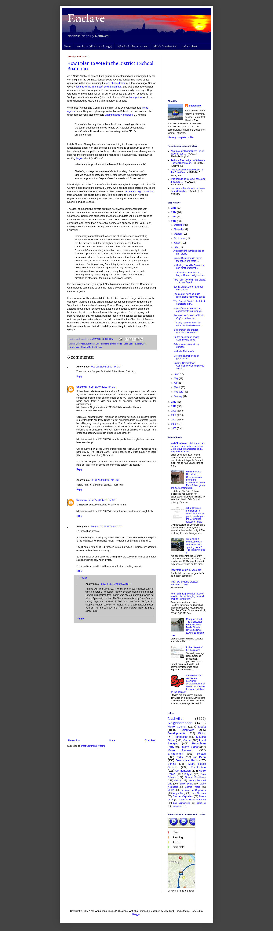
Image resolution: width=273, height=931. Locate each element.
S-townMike (195, 105)
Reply (79, 376)
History (177, 780)
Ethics (113, 344)
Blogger (136, 914)
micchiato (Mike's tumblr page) (94, 46)
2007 (174, 419)
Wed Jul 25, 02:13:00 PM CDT (106, 366)
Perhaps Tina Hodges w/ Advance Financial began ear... (188, 161)
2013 (174, 216)
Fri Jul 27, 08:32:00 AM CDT (105, 480)
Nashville (141, 344)
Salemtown (187, 730)
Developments (176, 733)
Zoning (172, 763)
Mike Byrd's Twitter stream (133, 46)
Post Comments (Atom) (93, 746)
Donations (201, 803)
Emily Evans (186, 783)
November (179, 229)
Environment (175, 753)
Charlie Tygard (192, 787)
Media (202, 726)
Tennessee (181, 736)
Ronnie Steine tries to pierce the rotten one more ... (187, 259)
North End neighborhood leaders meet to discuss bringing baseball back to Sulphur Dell (187, 596)
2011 (174, 401)
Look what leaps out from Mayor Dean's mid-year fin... (189, 274)
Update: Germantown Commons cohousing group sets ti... (188, 366)
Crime (187, 740)
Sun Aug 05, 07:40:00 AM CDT (115, 584)
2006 (174, 424)
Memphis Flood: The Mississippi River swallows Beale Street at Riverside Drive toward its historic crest (187, 627)
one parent (136, 97)
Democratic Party (187, 760)
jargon (79, 158)
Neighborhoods (180, 723)
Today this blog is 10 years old (186, 570)
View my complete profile (180, 137)
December (179, 225)
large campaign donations (139, 191)
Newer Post (74, 740)
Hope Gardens (198, 793)
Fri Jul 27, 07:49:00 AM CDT (102, 386)
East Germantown (181, 803)
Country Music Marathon (193, 799)
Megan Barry (179, 793)
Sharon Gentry (87, 347)
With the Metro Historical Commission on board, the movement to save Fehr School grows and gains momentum (188, 479)
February (179, 391)
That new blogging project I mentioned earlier (184, 583)
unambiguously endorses (119, 114)
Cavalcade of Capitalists (193, 790)
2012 (174, 221)
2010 (174, 406)
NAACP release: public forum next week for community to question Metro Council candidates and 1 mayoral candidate (188, 447)
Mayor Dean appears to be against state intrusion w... (187, 309)
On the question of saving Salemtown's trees (186, 338)
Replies (83, 577)
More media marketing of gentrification (186, 357)
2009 (174, 410)
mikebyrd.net (190, 46)
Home (67, 46)
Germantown (183, 770)
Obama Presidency (195, 777)
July (176, 247)
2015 (174, 208)
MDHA (171, 790)
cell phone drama (116, 83)
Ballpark (188, 774)
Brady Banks (177, 806)
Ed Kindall (80, 344)
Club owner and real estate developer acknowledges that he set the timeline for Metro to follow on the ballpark (188, 683)
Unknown (81, 386)
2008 (174, 415)
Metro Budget (190, 746)
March (177, 387)
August (178, 242)
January (178, 396)
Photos (201, 753)
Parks (179, 757)
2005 (174, 428)
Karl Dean (199, 757)
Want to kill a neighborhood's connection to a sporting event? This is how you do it (195, 546)
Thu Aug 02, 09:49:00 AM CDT (106, 526)
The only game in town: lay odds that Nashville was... (187, 324)
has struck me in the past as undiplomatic (98, 86)
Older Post (150, 740)
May (176, 378)
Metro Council (177, 726)
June (177, 374)
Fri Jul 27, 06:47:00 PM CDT (102, 500)
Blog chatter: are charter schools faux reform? (185, 331)
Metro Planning (180, 750)
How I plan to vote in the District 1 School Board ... (189, 281)
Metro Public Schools (126, 344)
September (180, 238)
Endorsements (102, 344)
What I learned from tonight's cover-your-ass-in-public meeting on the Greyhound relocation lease (195, 515)
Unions (98, 347)
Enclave (86, 19)
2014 (174, 212)
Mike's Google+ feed (165, 46)
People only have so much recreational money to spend (189, 295)
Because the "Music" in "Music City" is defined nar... (188, 316)
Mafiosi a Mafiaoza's (183, 351)
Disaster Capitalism (183, 796)
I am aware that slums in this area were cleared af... (188, 189)
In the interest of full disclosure (194, 648)
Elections (90, 344)
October (178, 234)
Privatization (74, 347)
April (176, 383)
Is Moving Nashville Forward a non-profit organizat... (188, 266)
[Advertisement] (111, 707)
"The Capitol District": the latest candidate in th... (189, 302)
